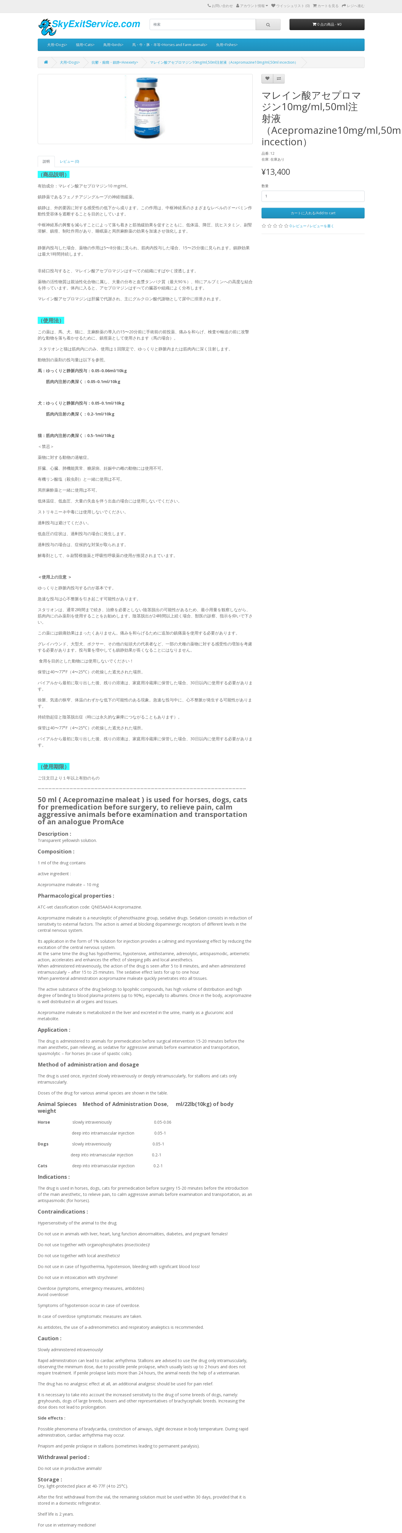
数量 (265, 185)
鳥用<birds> (113, 44)
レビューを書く (322, 225)
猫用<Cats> (85, 44)
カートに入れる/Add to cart (313, 212)
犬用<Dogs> (57, 44)
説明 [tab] (46, 161)
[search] (203, 24)
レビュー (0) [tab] (69, 161)
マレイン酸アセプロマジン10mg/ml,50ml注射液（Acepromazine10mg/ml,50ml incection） (224, 62)
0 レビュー (298, 225)
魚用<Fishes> (227, 44)
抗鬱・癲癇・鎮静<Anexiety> (115, 62)
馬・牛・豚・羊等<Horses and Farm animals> (169, 44)
